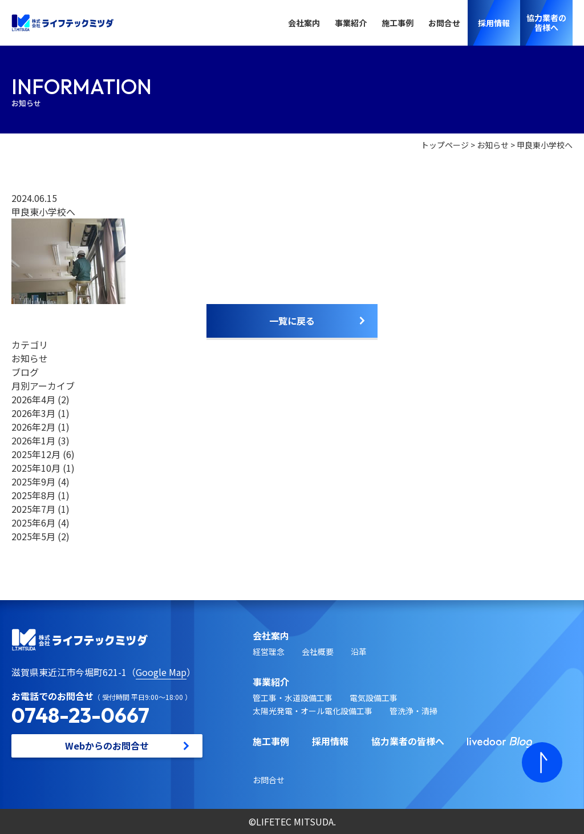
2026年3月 (33, 413)
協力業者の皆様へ (407, 741)
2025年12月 (35, 454)
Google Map (161, 672)
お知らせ (493, 145)
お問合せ (444, 23)
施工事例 (397, 23)
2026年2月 (33, 427)
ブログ (25, 372)
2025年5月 (33, 536)
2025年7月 (33, 509)
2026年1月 (33, 440)
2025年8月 (33, 495)
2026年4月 (33, 399)
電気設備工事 (374, 697)
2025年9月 (33, 481)
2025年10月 (35, 468)
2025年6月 (33, 522)
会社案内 (304, 23)
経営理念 (269, 651)
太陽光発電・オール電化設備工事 (312, 710)
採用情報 (330, 741)
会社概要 (318, 651)
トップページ (445, 145)
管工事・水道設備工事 (292, 697)
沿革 (359, 651)
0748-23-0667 (80, 715)
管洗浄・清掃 (413, 710)
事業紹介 (351, 23)
